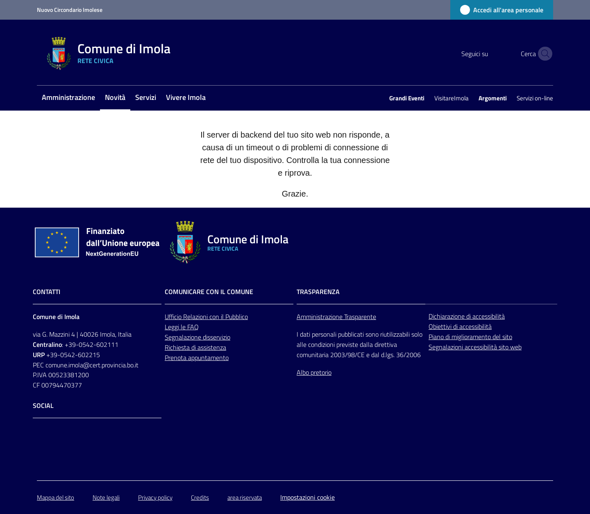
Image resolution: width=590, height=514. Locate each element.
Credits (200, 497)
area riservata (244, 497)
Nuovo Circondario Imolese (69, 9)
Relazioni (196, 317)
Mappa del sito (55, 497)
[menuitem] (68, 98)
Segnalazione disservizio (197, 337)
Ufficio (174, 317)
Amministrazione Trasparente (336, 317)
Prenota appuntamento (197, 357)
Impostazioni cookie (307, 497)
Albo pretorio (314, 372)
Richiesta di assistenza (195, 347)
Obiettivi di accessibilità (460, 326)
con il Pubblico (228, 317)
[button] (543, 53)
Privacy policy (155, 497)
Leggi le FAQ (182, 327)
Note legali (106, 497)
